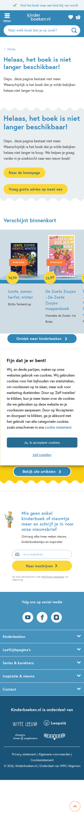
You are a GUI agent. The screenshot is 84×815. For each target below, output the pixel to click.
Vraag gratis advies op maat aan (35, 189)
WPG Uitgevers (70, 766)
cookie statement (58, 427)
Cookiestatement (42, 760)
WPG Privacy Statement (52, 576)
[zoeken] (75, 30)
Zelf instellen (41, 455)
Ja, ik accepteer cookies (42, 442)
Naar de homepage (24, 172)
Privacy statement (24, 754)
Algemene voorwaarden (54, 754)
